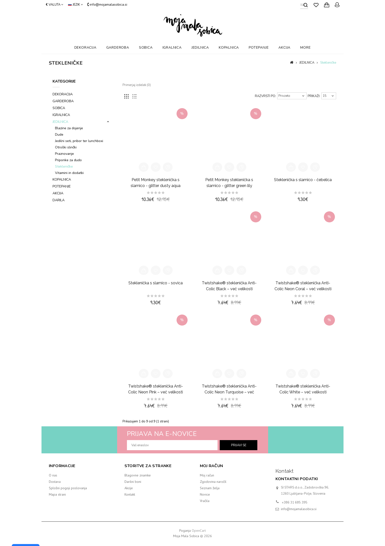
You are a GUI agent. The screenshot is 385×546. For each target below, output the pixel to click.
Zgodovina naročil (213, 481)
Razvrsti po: (265, 96)
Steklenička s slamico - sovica (155, 283)
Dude (59, 134)
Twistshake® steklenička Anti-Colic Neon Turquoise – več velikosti (229, 392)
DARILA (59, 200)
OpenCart (199, 530)
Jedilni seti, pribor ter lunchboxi (79, 141)
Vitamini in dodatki (69, 173)
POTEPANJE (259, 47)
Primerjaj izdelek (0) (137, 85)
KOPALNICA (229, 47)
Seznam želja (210, 488)
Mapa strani (57, 494)
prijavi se (238, 445)
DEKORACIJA (85, 47)
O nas (53, 475)
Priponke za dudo (68, 160)
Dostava (55, 481)
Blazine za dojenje (69, 128)
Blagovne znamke (137, 475)
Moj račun (207, 475)
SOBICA (146, 47)
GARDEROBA (117, 47)
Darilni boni (132, 481)
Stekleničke (328, 62)
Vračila (204, 501)
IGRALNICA (172, 47)
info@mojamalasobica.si (298, 509)
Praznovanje (64, 153)
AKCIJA (284, 47)
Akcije (128, 488)
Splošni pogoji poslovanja (68, 488)
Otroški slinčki (66, 147)
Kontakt (129, 494)
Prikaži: (314, 96)
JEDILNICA (200, 47)
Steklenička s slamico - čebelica (303, 179)
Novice (205, 494)
